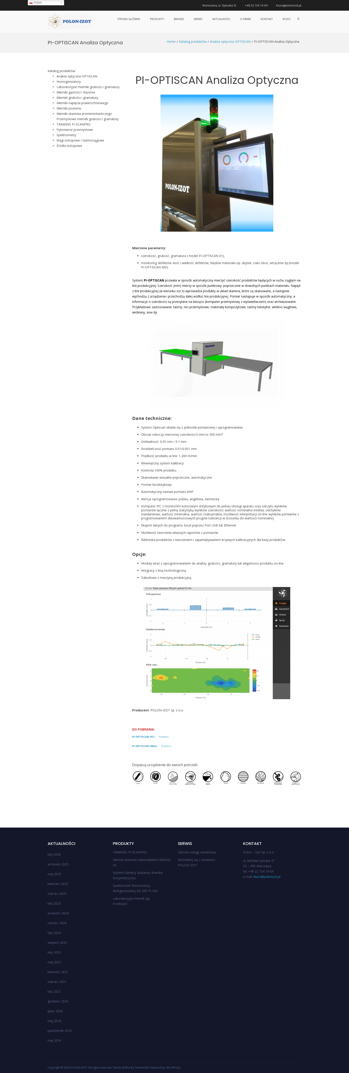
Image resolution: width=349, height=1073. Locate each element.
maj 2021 (54, 962)
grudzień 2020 (58, 1001)
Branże (179, 19)
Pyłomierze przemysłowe (75, 130)
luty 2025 (54, 903)
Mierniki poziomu (69, 108)
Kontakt (267, 19)
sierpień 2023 (57, 942)
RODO (287, 19)
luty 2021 (54, 991)
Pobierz (163, 736)
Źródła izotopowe (69, 146)
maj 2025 (54, 874)
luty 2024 (54, 933)
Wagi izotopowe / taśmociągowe (80, 140)
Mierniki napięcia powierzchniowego (82, 103)
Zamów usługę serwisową (197, 852)
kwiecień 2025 (58, 884)
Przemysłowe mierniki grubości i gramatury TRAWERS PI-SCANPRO (88, 121)
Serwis (198, 19)
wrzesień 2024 (58, 913)
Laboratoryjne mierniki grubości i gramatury (88, 87)
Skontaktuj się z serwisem (196, 860)
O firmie (245, 19)
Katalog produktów (61, 71)
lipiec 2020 (55, 1011)
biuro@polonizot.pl (267, 877)
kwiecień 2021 (58, 972)
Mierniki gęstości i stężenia (76, 92)
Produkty (157, 19)
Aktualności (221, 19)
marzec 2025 (57, 893)
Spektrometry (66, 135)
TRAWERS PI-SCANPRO (130, 852)
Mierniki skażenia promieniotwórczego (84, 113)
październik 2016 (60, 1030)
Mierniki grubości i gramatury (77, 97)
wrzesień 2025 (58, 864)
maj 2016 (54, 1040)
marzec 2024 (57, 923)
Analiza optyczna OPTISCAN (77, 76)
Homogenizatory (69, 81)
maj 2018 (54, 1021)
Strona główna (128, 19)
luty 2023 (54, 952)
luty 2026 (54, 854)
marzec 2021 (57, 982)
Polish (35, 2)
